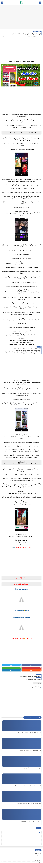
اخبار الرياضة (37, 793)
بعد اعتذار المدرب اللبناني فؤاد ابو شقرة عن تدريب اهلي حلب (27, 348)
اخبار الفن (38, 796)
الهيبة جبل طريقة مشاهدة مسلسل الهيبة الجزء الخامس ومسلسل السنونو (12, 744)
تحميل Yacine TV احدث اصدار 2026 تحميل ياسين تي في (32, 726)
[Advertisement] (21, 18)
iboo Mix (16, 857)
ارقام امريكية (37, 800)
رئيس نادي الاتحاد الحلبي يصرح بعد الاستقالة (31, 353)
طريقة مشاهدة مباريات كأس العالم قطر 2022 (32, 744)
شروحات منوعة (37, 807)
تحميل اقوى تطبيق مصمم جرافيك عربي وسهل (12, 762)
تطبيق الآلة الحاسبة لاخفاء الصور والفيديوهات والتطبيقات (34, 762)
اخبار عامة (38, 798)
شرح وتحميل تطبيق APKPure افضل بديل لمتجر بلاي (11, 726)
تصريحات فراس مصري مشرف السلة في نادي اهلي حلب (28, 350)
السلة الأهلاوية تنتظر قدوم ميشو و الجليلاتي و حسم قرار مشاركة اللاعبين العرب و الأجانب (21, 351)
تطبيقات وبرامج (37, 31)
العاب (39, 803)
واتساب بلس (37, 810)
